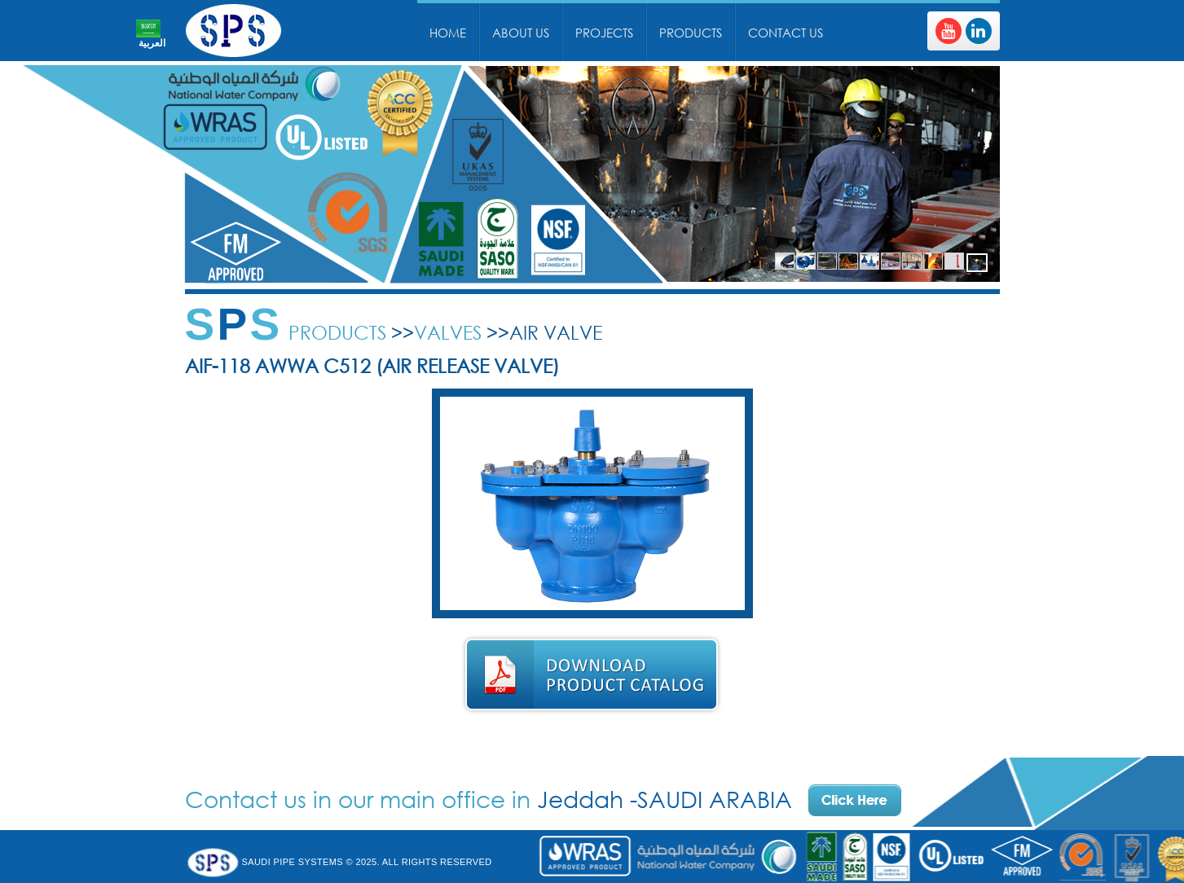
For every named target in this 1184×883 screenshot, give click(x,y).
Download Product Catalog (592, 675)
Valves (448, 332)
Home (447, 32)
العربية (152, 43)
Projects (604, 32)
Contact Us (785, 32)
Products (690, 32)
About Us (520, 32)
